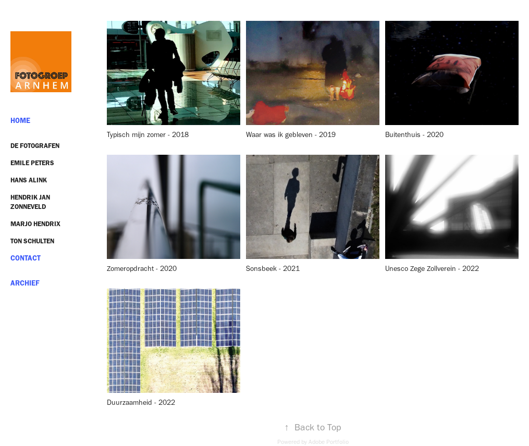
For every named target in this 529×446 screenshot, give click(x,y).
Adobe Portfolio (329, 441)
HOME (20, 120)
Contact (25, 258)
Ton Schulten (32, 241)
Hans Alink (28, 180)
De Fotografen (34, 146)
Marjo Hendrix (35, 224)
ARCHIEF (25, 283)
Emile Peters (32, 163)
